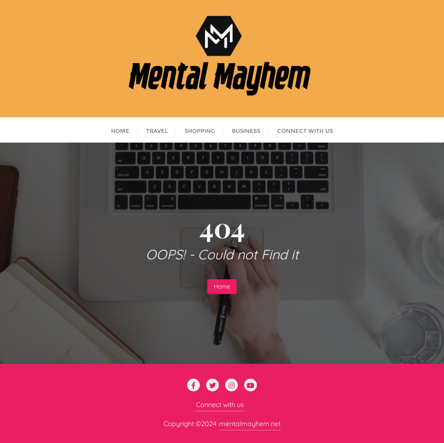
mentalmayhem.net (250, 423)
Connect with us (220, 404)
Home (222, 286)
